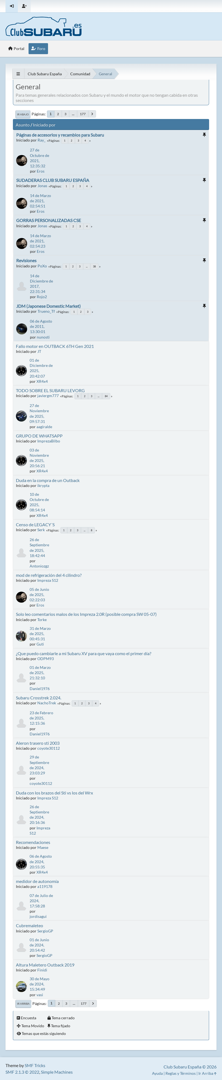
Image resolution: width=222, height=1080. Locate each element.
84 (106, 396)
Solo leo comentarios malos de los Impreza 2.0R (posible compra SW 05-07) (86, 614)
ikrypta (43, 485)
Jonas (42, 185)
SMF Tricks (35, 1065)
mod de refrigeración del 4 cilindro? (49, 575)
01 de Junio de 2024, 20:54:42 (39, 944)
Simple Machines (57, 1072)
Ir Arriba (23, 1003)
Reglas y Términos (180, 1073)
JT (39, 351)
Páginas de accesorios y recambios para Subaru (60, 134)
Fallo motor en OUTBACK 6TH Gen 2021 (55, 346)
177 (83, 114)
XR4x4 (42, 381)
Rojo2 (42, 296)
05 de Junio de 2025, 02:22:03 (39, 594)
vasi (39, 994)
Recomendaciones (33, 842)
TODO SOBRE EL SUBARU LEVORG (50, 390)
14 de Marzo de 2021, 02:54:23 (40, 240)
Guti (40, 644)
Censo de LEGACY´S (35, 524)
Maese (42, 847)
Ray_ (42, 140)
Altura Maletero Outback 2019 (45, 964)
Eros (40, 171)
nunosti (43, 337)
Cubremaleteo (29, 925)
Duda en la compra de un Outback (48, 480)
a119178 (44, 886)
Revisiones (26, 260)
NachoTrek (46, 702)
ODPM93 (45, 658)
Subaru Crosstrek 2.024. (38, 697)
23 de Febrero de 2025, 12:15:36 (41, 717)
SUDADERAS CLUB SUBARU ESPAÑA (52, 180)
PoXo (42, 266)
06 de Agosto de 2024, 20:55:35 (41, 861)
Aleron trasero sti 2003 (38, 743)
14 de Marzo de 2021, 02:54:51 (40, 200)
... (73, 114)
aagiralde (44, 426)
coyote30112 (48, 748)
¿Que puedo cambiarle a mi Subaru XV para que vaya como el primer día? (83, 653)
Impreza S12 (47, 580)
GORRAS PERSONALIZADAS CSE (48, 220)
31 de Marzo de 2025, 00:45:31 (40, 633)
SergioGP (45, 931)
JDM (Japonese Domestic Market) (48, 306)
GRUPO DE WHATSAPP (39, 435)
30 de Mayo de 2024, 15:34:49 (39, 984)
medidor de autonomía (37, 881)
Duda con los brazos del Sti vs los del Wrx (54, 792)
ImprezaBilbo (48, 441)
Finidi (42, 970)
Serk (41, 529)
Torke (42, 619)
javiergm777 (48, 395)
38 (94, 266)
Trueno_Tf (46, 311)
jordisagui (38, 916)
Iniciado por (44, 124)
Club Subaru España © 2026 (190, 1066)
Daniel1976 (40, 688)
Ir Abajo (23, 114)
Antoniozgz (39, 566)
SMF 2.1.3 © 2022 (22, 1072)
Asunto (23, 124)
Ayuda (157, 1073)
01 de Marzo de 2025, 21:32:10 (40, 672)
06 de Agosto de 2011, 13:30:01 (41, 326)
